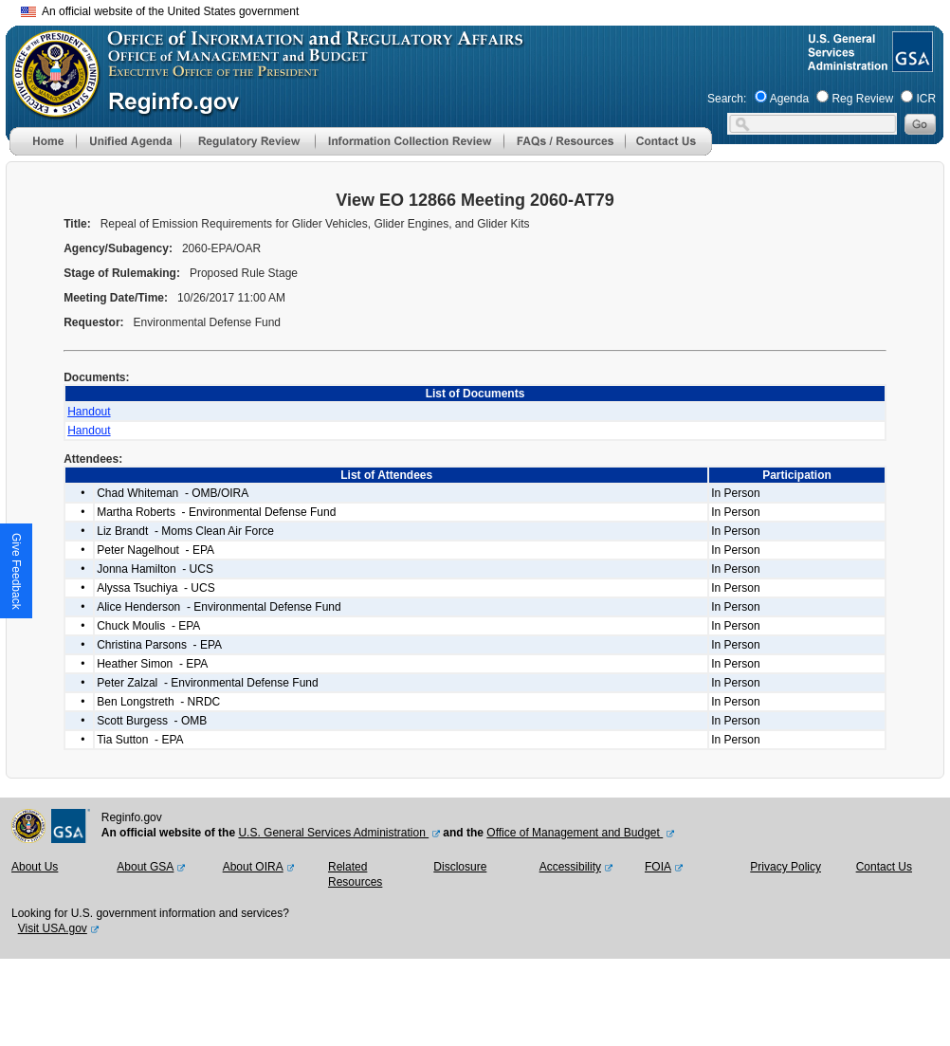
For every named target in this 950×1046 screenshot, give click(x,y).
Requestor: (95, 322)
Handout (88, 411)
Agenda (789, 98)
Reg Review (862, 98)
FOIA (658, 866)
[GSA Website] (910, 64)
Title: (79, 223)
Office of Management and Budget (574, 832)
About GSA (145, 866)
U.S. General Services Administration (333, 832)
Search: (726, 98)
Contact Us (884, 866)
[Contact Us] (668, 151)
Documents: (98, 377)
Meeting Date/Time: (117, 297)
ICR (926, 98)
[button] (128, 141)
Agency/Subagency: (119, 248)
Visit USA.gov (52, 928)
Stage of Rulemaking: (123, 273)
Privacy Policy (785, 866)
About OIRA (253, 866)
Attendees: (94, 459)
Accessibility (570, 866)
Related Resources (355, 874)
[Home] (42, 151)
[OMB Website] (49, 109)
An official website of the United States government (160, 11)
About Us (34, 866)
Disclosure (459, 866)
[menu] (128, 141)
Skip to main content (486, 9)
